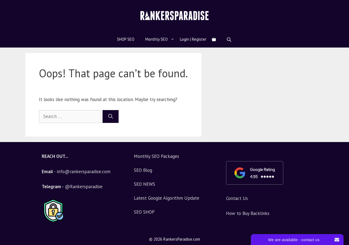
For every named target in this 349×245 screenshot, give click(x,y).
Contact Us (237, 198)
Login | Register (193, 39)
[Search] (111, 116)
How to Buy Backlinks (247, 213)
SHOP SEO (125, 39)
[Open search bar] (229, 39)
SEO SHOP (144, 212)
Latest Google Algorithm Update (166, 198)
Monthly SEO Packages (156, 156)
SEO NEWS (144, 184)
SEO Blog (143, 170)
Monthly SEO (162, 39)
